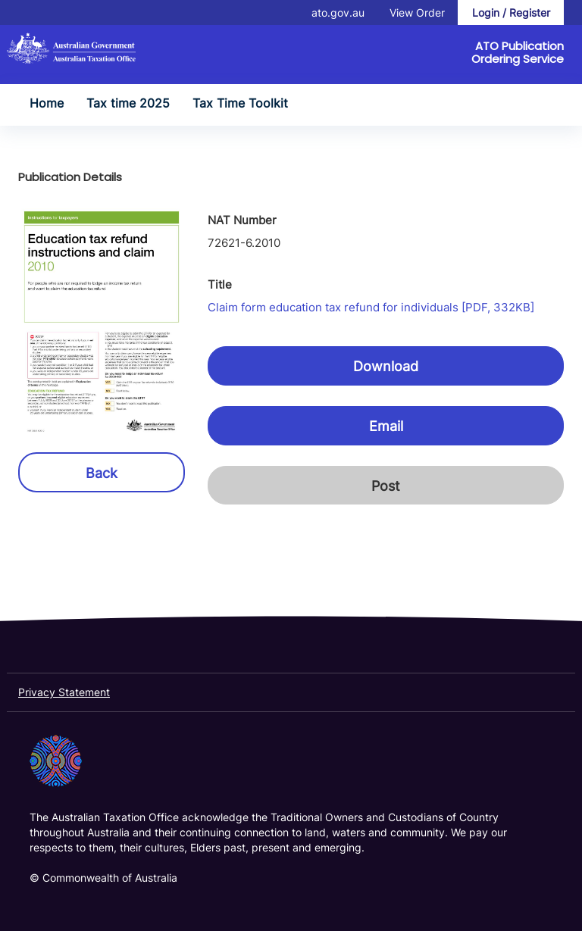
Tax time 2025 (128, 103)
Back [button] (101, 473)
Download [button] (385, 366)
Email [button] (386, 426)
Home (47, 103)
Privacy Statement (64, 692)
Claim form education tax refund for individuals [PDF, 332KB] (371, 307)
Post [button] (385, 486)
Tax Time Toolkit (240, 103)
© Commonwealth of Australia (103, 877)
